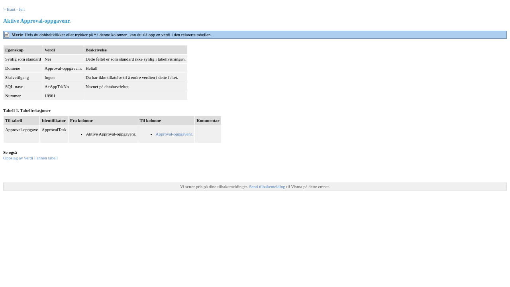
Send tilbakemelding (267, 186)
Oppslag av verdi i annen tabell (30, 157)
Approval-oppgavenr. (174, 134)
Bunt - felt (16, 9)
